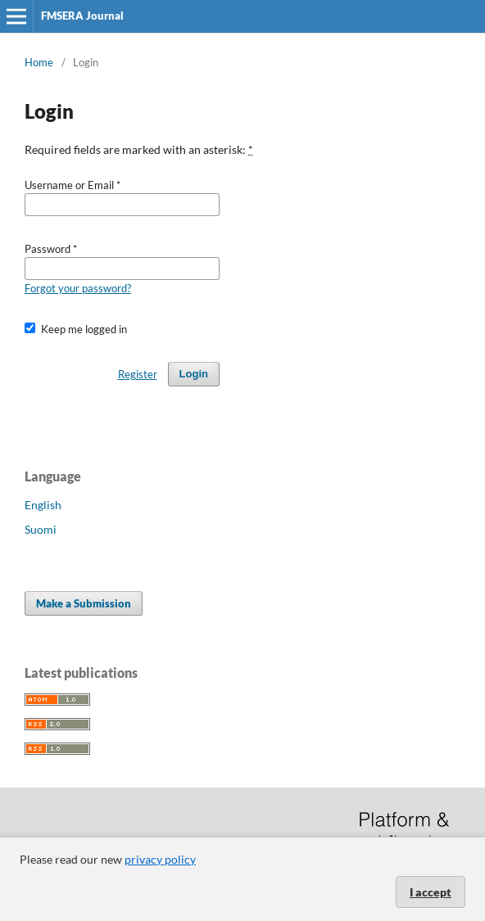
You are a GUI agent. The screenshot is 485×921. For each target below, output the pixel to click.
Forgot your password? (78, 288)
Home (39, 62)
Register (137, 374)
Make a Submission (83, 603)
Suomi (41, 529)
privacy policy (160, 859)
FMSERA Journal (82, 15)
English (43, 505)
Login (193, 374)
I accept (430, 892)
